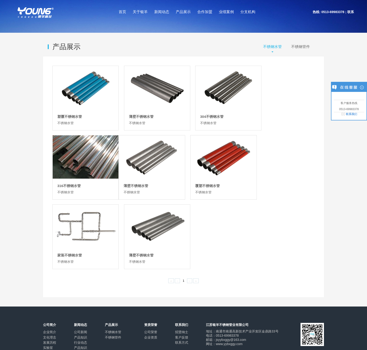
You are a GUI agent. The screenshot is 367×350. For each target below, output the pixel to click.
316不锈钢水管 (269, 113)
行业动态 (80, 267)
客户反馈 (181, 261)
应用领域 (49, 277)
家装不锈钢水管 (203, 180)
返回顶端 (317, 316)
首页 (122, 12)
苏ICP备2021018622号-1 (128, 338)
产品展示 (183, 12)
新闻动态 (161, 12)
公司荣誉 (150, 256)
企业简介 (49, 256)
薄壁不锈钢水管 (136, 113)
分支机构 (247, 12)
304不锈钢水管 (202, 113)
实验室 (48, 272)
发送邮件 (293, 316)
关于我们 (49, 316)
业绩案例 (226, 12)
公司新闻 (80, 256)
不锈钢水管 (272, 47)
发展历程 (49, 267)
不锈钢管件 (300, 47)
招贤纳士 (181, 256)
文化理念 (49, 261)
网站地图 (103, 316)
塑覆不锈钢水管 (69, 113)
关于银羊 (140, 12)
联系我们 (351, 114)
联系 (350, 12)
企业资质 (150, 261)
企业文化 (67, 316)
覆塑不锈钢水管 (136, 180)
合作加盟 (204, 12)
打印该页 (270, 316)
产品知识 (80, 261)
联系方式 (181, 267)
